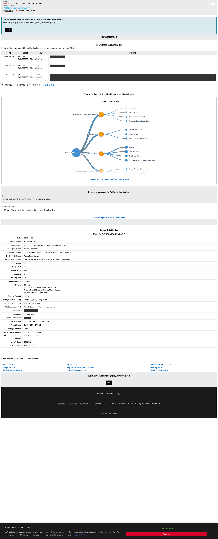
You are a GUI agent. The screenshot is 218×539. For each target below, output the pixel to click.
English (100, 394)
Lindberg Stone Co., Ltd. (160, 365)
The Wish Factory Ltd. (159, 370)
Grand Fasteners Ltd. (76, 370)
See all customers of (110, 179)
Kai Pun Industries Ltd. (13, 370)
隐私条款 (84, 404)
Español (110, 394)
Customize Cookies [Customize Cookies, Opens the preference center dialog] (167, 532)
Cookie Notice (98, 404)
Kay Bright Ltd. (156, 367)
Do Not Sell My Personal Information (144, 404)
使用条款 (62, 404)
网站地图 (73, 404)
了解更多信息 (48, 85)
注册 (8, 30)
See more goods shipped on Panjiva (109, 217)
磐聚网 (8, 3)
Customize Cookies (116, 404)
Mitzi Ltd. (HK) (9, 365)
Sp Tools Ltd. (73, 365)
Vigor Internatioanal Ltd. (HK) (80, 367)
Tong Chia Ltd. (9, 367)
